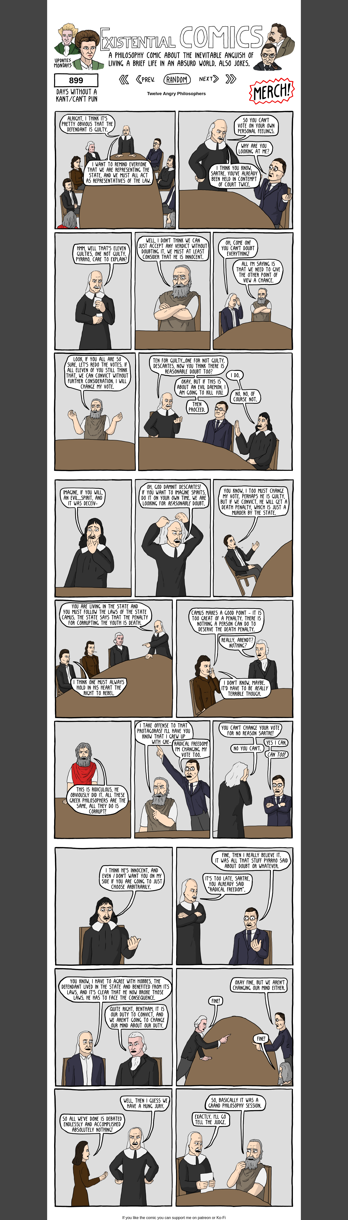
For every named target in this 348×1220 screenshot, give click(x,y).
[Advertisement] (174, 11)
